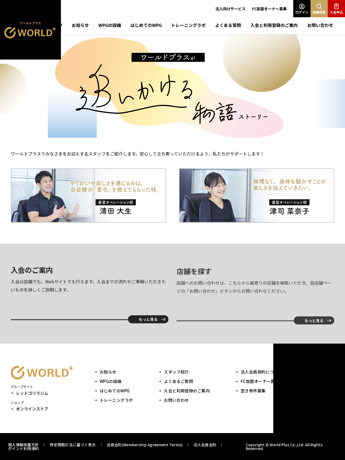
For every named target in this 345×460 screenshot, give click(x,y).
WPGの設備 (109, 25)
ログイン (301, 8)
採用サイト (323, 381)
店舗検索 (319, 8)
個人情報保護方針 (23, 444)
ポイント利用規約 (23, 448)
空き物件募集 (253, 390)
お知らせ (80, 25)
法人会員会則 (205, 444)
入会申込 (336, 8)
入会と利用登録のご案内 (274, 25)
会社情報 (321, 372)
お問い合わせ (320, 25)
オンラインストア (29, 408)
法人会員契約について (261, 372)
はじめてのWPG (146, 25)
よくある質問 (228, 25)
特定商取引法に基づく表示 (73, 444)
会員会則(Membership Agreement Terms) (145, 444)
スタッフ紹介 (176, 372)
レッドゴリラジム (29, 393)
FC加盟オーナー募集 (269, 8)
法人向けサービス (230, 8)
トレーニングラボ (188, 25)
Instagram (323, 390)
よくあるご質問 (178, 381)
